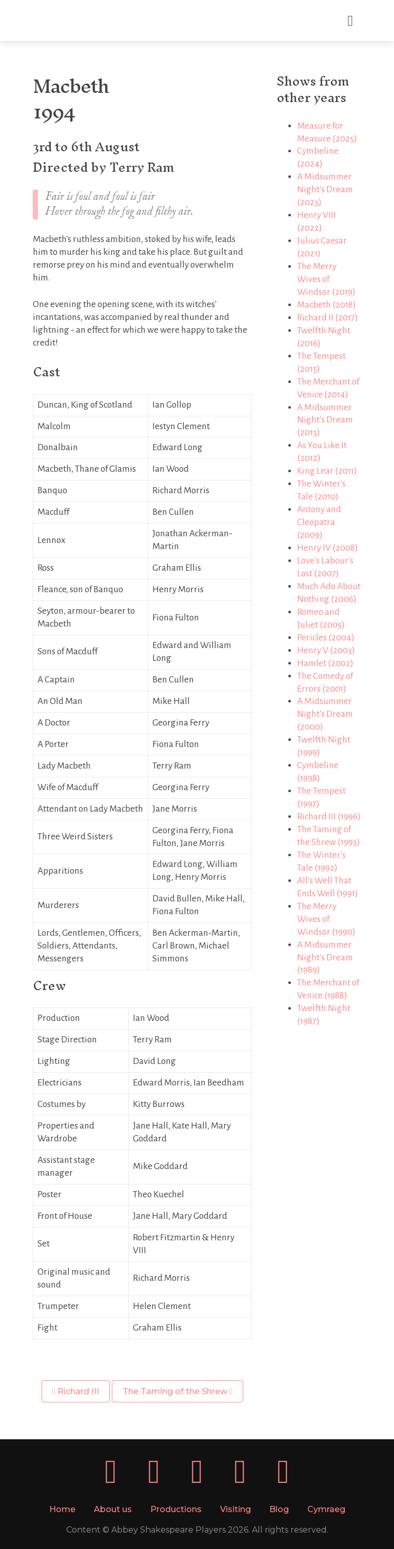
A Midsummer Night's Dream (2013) (325, 420)
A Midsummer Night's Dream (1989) (325, 957)
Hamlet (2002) (325, 663)
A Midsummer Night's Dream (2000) (325, 714)
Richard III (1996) (329, 816)
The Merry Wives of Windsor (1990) (326, 919)
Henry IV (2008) (327, 548)
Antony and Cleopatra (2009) (319, 522)
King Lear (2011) (327, 471)
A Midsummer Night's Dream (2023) (325, 189)
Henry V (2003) (326, 650)
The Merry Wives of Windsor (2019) (326, 279)
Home (62, 1509)
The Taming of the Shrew (177, 1391)
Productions (176, 1509)
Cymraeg (326, 1509)
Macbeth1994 (70, 98)
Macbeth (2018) (326, 305)
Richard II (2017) (327, 318)
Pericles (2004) (325, 637)
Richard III (75, 1391)
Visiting (235, 1509)
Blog (279, 1509)
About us (113, 1509)
